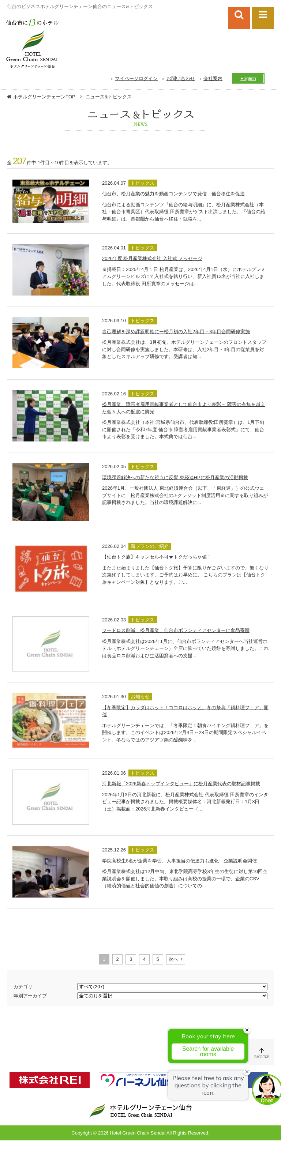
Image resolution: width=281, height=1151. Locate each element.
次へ (173, 959)
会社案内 (212, 78)
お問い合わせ (180, 78)
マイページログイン (136, 78)
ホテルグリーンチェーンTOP (44, 96)
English (248, 78)
